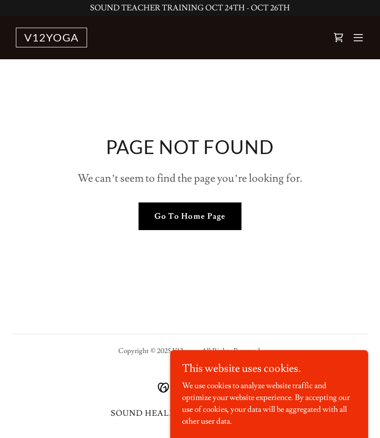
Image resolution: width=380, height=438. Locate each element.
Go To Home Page (189, 216)
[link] (51, 39)
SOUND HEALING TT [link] (155, 413)
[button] (358, 37)
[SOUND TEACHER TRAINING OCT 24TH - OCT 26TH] (190, 8)
